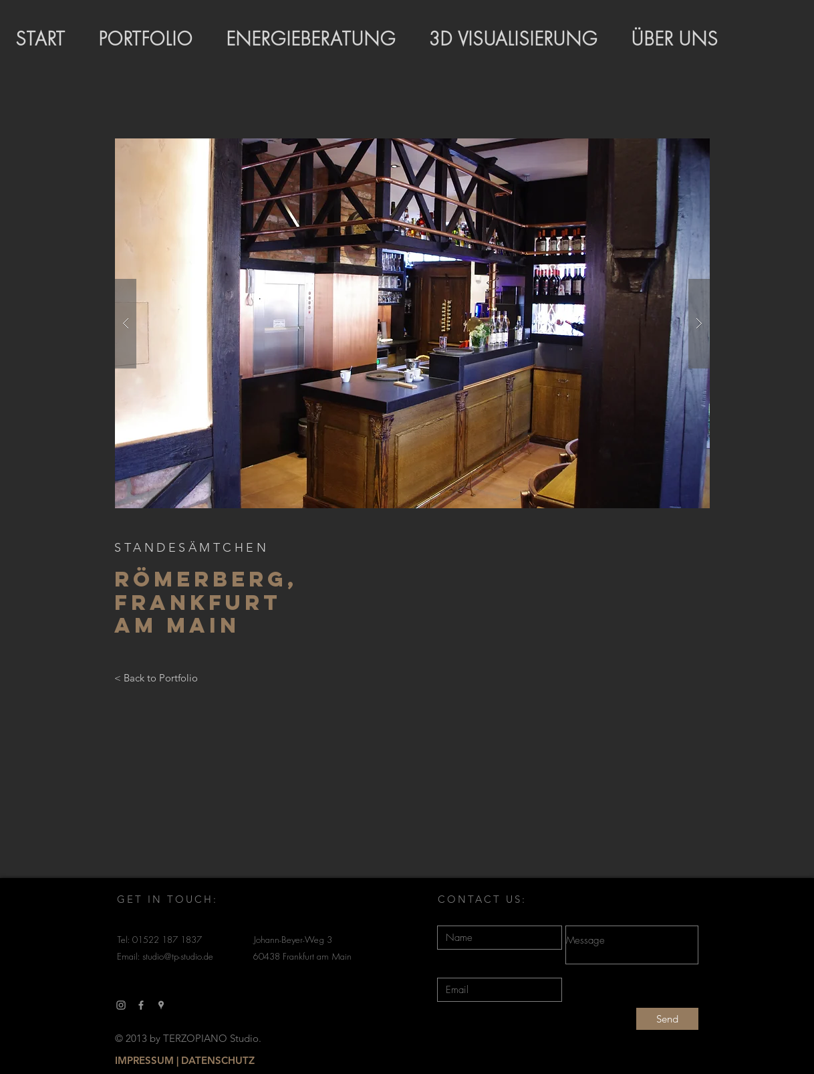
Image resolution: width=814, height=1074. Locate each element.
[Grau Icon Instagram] (121, 1005)
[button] (412, 323)
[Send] (667, 1019)
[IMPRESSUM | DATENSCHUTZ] (185, 1060)
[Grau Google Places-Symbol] (161, 1005)
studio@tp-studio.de (177, 957)
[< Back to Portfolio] (156, 678)
